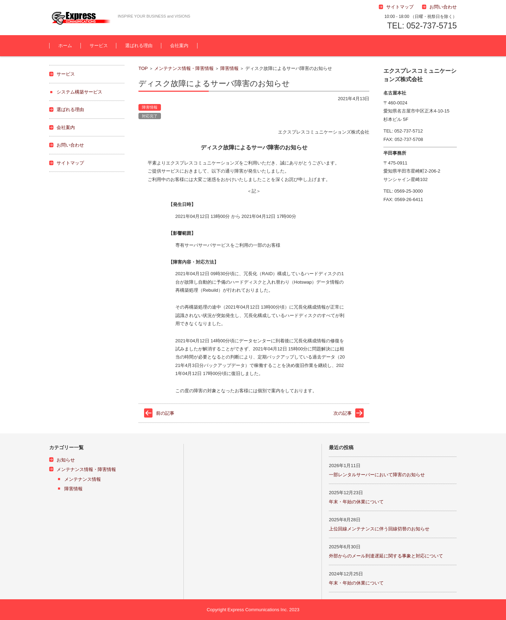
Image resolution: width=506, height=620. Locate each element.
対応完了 (149, 116)
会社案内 (179, 45)
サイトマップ (70, 163)
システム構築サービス (79, 92)
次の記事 (342, 413)
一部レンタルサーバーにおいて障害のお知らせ (377, 474)
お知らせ (66, 460)
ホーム (65, 45)
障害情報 (229, 68)
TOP (143, 68)
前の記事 (165, 413)
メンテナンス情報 (82, 479)
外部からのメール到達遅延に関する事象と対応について (386, 555)
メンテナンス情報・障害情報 (184, 68)
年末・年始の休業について (356, 501)
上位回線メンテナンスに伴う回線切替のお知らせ (379, 528)
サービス (99, 45)
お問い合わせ (70, 145)
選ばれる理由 (139, 45)
